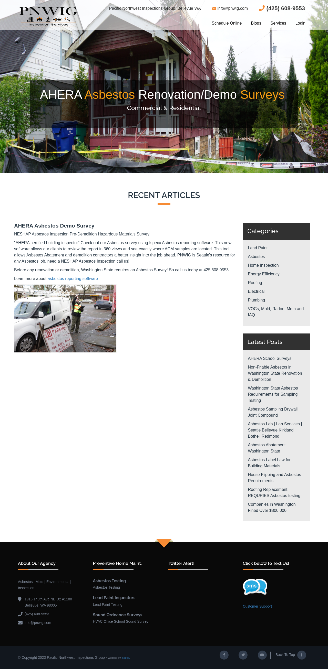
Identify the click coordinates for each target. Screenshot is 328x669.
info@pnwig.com (230, 8)
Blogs (256, 23)
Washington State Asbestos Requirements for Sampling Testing (273, 394)
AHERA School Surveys (270, 358)
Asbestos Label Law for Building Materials (269, 463)
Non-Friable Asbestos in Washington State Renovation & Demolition (275, 373)
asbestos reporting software (73, 278)
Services (278, 23)
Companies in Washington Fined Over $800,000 (272, 507)
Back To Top (290, 655)
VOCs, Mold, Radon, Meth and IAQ (276, 312)
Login (300, 23)
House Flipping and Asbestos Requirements (274, 477)
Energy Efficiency (264, 274)
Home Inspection (263, 265)
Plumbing (256, 300)
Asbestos (256, 256)
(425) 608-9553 (282, 8)
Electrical (256, 291)
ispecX (125, 657)
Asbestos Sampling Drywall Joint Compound (273, 412)
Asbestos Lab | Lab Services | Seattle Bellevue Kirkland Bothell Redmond (275, 430)
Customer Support (257, 606)
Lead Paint (258, 248)
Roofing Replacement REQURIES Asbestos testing (274, 492)
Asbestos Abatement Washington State (267, 448)
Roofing (255, 282)
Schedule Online (227, 23)
